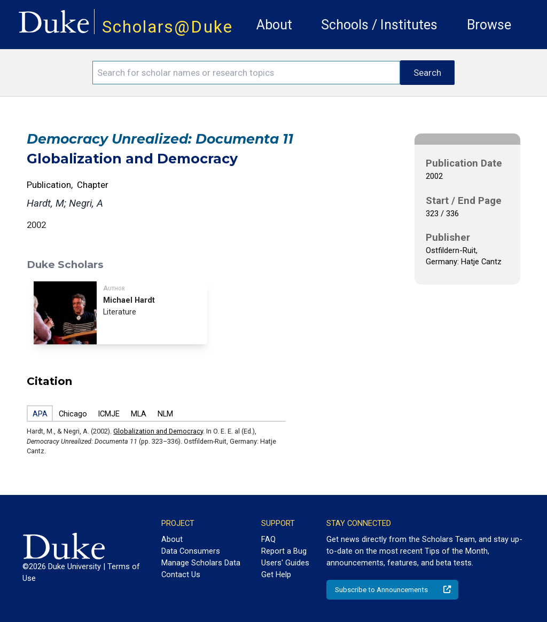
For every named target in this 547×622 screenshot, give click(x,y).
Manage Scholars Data (200, 563)
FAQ (268, 539)
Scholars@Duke (167, 27)
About (274, 25)
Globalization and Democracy (158, 431)
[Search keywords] (246, 72)
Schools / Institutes (379, 25)
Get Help (276, 574)
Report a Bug (284, 551)
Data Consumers (190, 551)
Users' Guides (285, 563)
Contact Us (180, 574)
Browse (489, 25)
